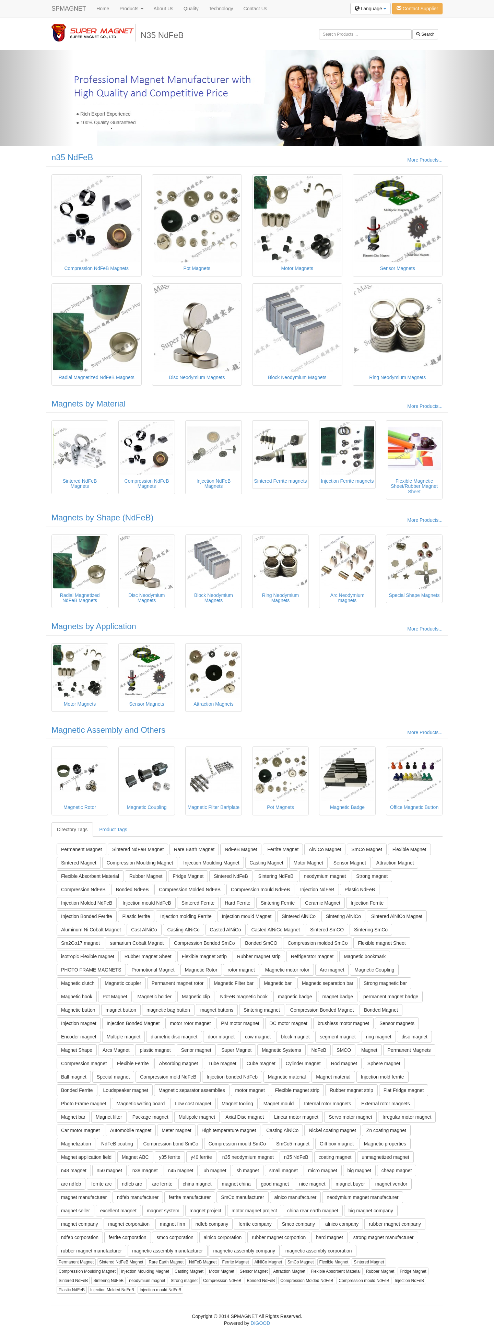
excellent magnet (118, 1210)
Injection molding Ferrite (185, 916)
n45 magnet (180, 1170)
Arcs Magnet (116, 1050)
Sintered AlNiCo (299, 916)
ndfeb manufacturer (137, 1197)
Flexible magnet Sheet (381, 943)
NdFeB (319, 1050)
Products (131, 8)
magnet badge (337, 996)
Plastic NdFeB (359, 889)
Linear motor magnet (296, 1117)
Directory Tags (72, 829)
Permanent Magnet (81, 849)
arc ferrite (162, 1184)
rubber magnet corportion (279, 1237)
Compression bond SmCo (170, 1143)
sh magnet (247, 1170)
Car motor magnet (80, 1130)
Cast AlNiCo (144, 929)
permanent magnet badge (390, 996)
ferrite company (254, 1224)
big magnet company (371, 1210)
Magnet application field (86, 1157)
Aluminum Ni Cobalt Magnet (91, 929)
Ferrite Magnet (282, 849)
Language (370, 8)
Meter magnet (176, 1130)
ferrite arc (101, 1184)
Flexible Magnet (409, 849)
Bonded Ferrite (77, 1090)
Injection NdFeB (317, 889)
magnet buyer (350, 1184)
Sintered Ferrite (197, 903)
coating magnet (335, 1157)
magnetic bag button (168, 1010)
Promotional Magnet (152, 970)
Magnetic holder (154, 996)
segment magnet (337, 1036)
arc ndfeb (71, 1184)
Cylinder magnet (303, 1063)
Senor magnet (196, 1050)
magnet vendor (391, 1184)
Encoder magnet (78, 1036)
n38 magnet (145, 1170)
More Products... (425, 160)
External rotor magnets (385, 1103)
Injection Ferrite (367, 903)
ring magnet (378, 1036)
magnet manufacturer (84, 1197)
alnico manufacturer (295, 1197)
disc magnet (414, 1036)
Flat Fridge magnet (404, 1090)
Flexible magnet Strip (204, 956)
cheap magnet (396, 1170)
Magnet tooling (237, 1103)
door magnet (221, 1036)
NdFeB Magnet (241, 849)
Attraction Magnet (395, 863)
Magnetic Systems (281, 1050)
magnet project (206, 1210)
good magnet (275, 1184)
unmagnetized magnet (385, 1157)
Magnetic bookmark (365, 956)
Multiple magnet (124, 1036)
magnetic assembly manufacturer (167, 1251)
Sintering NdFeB (276, 876)
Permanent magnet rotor (178, 983)
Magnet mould (278, 1103)
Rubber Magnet (146, 876)
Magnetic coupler (123, 983)
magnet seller (75, 1210)
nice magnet (312, 1184)
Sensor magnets (396, 1023)
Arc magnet (332, 970)
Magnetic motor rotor (287, 970)
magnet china (236, 1184)
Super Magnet (236, 1050)
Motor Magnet (308, 863)
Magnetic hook (76, 996)
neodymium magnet (325, 876)
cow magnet (258, 1036)
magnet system (163, 1210)
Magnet (369, 1050)
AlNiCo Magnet (325, 849)
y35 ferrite (169, 1157)
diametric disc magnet (174, 1036)
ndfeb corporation (79, 1237)
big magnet (359, 1170)
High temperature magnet (229, 1130)
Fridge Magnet (188, 876)
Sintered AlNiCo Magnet (396, 916)
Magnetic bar (278, 983)
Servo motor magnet (350, 1117)
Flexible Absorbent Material (90, 876)
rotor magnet (241, 970)
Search (425, 34)
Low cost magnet (193, 1103)
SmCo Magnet (366, 849)
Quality (191, 8)
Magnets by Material (88, 403)
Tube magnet (222, 1063)
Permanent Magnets (409, 1050)
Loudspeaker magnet (126, 1090)
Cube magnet (261, 1063)
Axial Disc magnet (244, 1117)
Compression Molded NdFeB (190, 889)
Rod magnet (344, 1063)
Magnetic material (287, 1077)
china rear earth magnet (312, 1210)
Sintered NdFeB (231, 876)
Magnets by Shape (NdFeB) (102, 517)
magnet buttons (217, 1010)
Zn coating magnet (386, 1130)
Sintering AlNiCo (343, 916)
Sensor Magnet (349, 863)
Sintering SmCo (371, 929)
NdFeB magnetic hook (244, 996)
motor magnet (250, 1090)
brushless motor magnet (343, 1023)
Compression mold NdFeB (168, 1077)
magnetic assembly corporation (318, 1251)
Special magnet (113, 1077)
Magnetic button (78, 1010)
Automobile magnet (131, 1130)
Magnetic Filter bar (234, 983)
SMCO (344, 1050)
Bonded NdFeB (132, 889)
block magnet (295, 1036)
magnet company (79, 1224)
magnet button (121, 1010)
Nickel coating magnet (332, 1130)
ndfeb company (212, 1224)
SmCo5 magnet (292, 1143)
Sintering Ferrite (278, 903)
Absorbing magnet (178, 1063)
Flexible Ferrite (133, 1063)
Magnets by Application (93, 626)
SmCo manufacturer (242, 1197)
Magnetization (76, 1143)
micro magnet (322, 1170)
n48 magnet (73, 1170)
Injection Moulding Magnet (211, 863)
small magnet (283, 1170)
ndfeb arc (132, 1184)
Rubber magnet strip (259, 956)
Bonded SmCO (261, 943)
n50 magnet (109, 1170)
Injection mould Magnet (247, 916)
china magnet (197, 1184)
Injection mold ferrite (382, 1077)
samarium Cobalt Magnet (137, 943)
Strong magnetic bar (385, 983)
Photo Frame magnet (83, 1103)
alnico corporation (223, 1237)
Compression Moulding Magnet (140, 863)
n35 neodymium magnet (248, 1157)
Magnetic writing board (140, 1103)
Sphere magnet (383, 1063)
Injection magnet (78, 1023)
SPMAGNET (68, 8)
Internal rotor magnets (327, 1103)
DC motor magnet (288, 1023)
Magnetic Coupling (374, 970)
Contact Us (255, 8)
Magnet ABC (135, 1157)
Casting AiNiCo (282, 1130)
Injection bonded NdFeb (232, 1077)
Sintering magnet (262, 1010)
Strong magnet (372, 876)
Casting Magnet (266, 863)
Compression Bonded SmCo (204, 943)
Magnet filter (109, 1117)
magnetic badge (295, 996)
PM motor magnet (240, 1023)
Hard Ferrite (237, 903)
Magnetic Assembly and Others (108, 729)
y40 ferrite (201, 1157)
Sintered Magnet (78, 863)
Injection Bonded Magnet (133, 1023)
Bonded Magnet (381, 1010)
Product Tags (113, 829)
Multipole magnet (197, 1117)
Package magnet (150, 1117)
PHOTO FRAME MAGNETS (91, 970)
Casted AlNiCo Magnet (275, 929)
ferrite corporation (127, 1237)
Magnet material (333, 1077)
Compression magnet (84, 1063)
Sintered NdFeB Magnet (138, 849)
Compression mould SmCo (237, 1143)
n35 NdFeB (72, 157)
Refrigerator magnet (312, 956)
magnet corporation (129, 1224)
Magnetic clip (196, 996)
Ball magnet (73, 1077)
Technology (221, 8)
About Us (164, 8)
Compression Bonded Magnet (322, 1010)
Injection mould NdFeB (146, 903)
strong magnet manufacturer (383, 1237)
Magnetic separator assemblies (191, 1090)
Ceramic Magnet (322, 903)
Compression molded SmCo (317, 943)
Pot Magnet (115, 996)
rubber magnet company (395, 1224)
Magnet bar (73, 1117)
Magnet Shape (76, 1050)
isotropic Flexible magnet (87, 956)
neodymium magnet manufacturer (362, 1197)
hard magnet (329, 1237)
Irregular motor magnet (407, 1117)
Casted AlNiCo (225, 929)
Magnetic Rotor (201, 970)
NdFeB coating (117, 1143)
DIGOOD (260, 1323)
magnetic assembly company (244, 1251)
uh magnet (214, 1170)
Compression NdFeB (83, 889)
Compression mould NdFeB (260, 889)
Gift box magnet (337, 1143)
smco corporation (174, 1237)
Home (102, 8)
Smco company (298, 1224)
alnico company (341, 1224)
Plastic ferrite (136, 916)
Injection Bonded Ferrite (86, 916)
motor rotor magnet (190, 1023)
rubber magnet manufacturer (91, 1251)
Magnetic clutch (77, 983)
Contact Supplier (417, 8)
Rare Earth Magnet (194, 849)
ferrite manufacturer (190, 1197)
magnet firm (172, 1224)
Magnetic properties (385, 1143)
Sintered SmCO (327, 929)
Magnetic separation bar (327, 983)
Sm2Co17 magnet (80, 943)
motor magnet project (254, 1210)
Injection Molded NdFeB (86, 903)
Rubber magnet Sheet (148, 956)
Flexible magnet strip (297, 1090)
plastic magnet (155, 1050)
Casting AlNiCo (183, 929)
